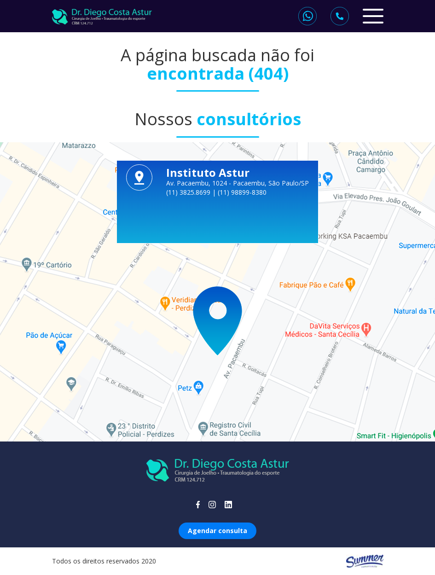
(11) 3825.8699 (189, 192)
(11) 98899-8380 (242, 192)
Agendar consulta (217, 530)
